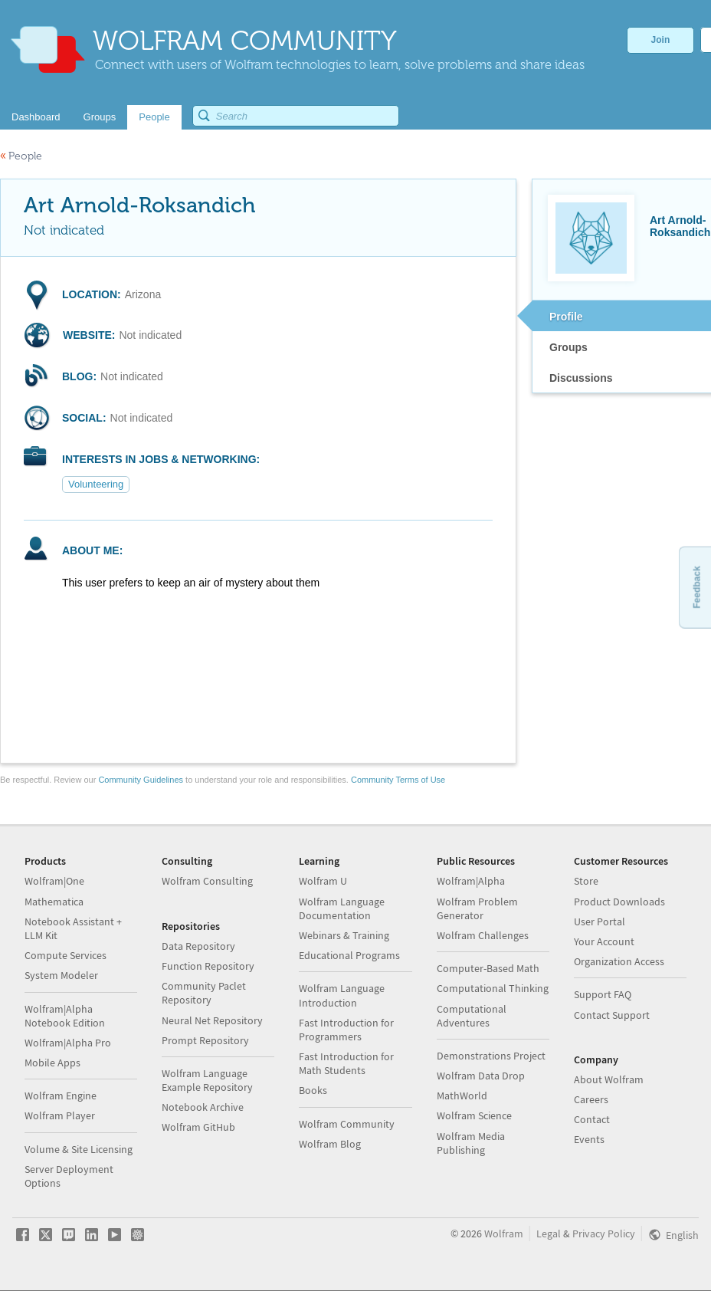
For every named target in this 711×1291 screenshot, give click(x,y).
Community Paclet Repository (204, 993)
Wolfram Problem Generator (477, 908)
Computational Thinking (493, 988)
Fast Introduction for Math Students (346, 1063)
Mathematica (54, 901)
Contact (592, 1119)
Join (660, 39)
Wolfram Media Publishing (471, 1143)
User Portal (599, 921)
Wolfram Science (474, 1115)
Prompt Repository (205, 1040)
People (21, 156)
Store (586, 881)
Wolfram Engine (61, 1095)
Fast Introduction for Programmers (346, 1029)
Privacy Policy (603, 1233)
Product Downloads (619, 901)
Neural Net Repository (212, 1020)
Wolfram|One (54, 881)
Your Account (604, 941)
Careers (591, 1099)
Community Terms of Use (398, 779)
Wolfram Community (347, 1124)
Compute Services (65, 955)
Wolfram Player (60, 1115)
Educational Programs (349, 955)
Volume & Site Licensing (79, 1149)
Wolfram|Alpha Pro (68, 1043)
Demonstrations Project (491, 1056)
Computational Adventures (471, 1016)
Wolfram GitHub (198, 1127)
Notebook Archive (203, 1107)
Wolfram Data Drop (481, 1075)
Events (589, 1139)
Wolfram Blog (330, 1144)
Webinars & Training (344, 935)
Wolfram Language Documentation (342, 908)
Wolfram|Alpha (471, 881)
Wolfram (503, 1233)
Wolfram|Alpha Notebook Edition (65, 1016)
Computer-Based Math (488, 968)
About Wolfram (609, 1079)
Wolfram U (323, 881)
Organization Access (619, 961)
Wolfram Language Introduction (342, 995)
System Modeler (61, 975)
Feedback (696, 587)
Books (313, 1090)
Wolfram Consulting (207, 881)
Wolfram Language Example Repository (207, 1080)
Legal (548, 1233)
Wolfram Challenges (483, 935)
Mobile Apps (52, 1062)
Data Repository (198, 946)
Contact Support (612, 1015)
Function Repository (208, 966)
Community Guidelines (140, 779)
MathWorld (462, 1095)
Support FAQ (602, 994)
